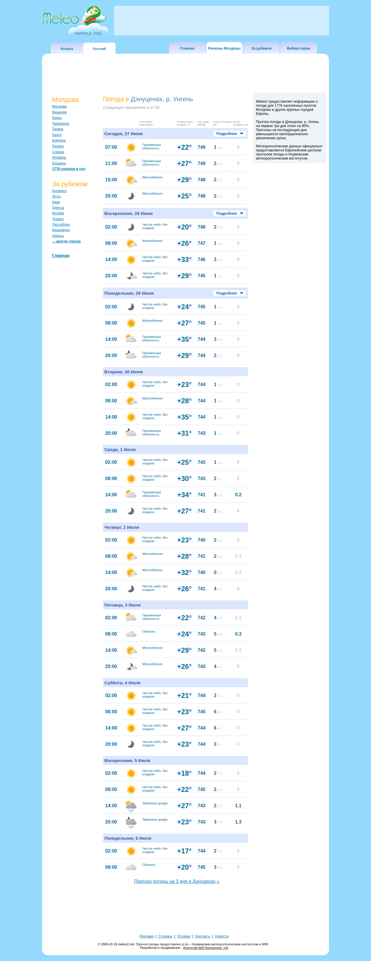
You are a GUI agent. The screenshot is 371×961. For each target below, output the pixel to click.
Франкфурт (61, 230)
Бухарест (59, 191)
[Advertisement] (289, 266)
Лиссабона (61, 224)
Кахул (56, 135)
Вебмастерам (298, 48)
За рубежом (261, 48)
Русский (99, 48)
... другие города (66, 241)
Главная (187, 48)
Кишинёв (59, 112)
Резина (57, 146)
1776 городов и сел (68, 169)
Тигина (57, 129)
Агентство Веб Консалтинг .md (205, 947)
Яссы (56, 196)
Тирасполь (60, 124)
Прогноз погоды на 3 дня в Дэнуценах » (176, 881)
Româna (67, 48)
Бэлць (57, 118)
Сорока (58, 152)
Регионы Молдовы (224, 48)
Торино (58, 219)
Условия (183, 936)
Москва (58, 213)
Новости (221, 936)
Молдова (59, 106)
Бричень (59, 140)
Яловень (59, 157)
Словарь (165, 936)
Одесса (58, 208)
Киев (56, 202)
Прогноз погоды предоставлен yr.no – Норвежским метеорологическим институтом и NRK (202, 944)
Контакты (202, 936)
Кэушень (59, 163)
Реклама (147, 936)
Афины (58, 236)
